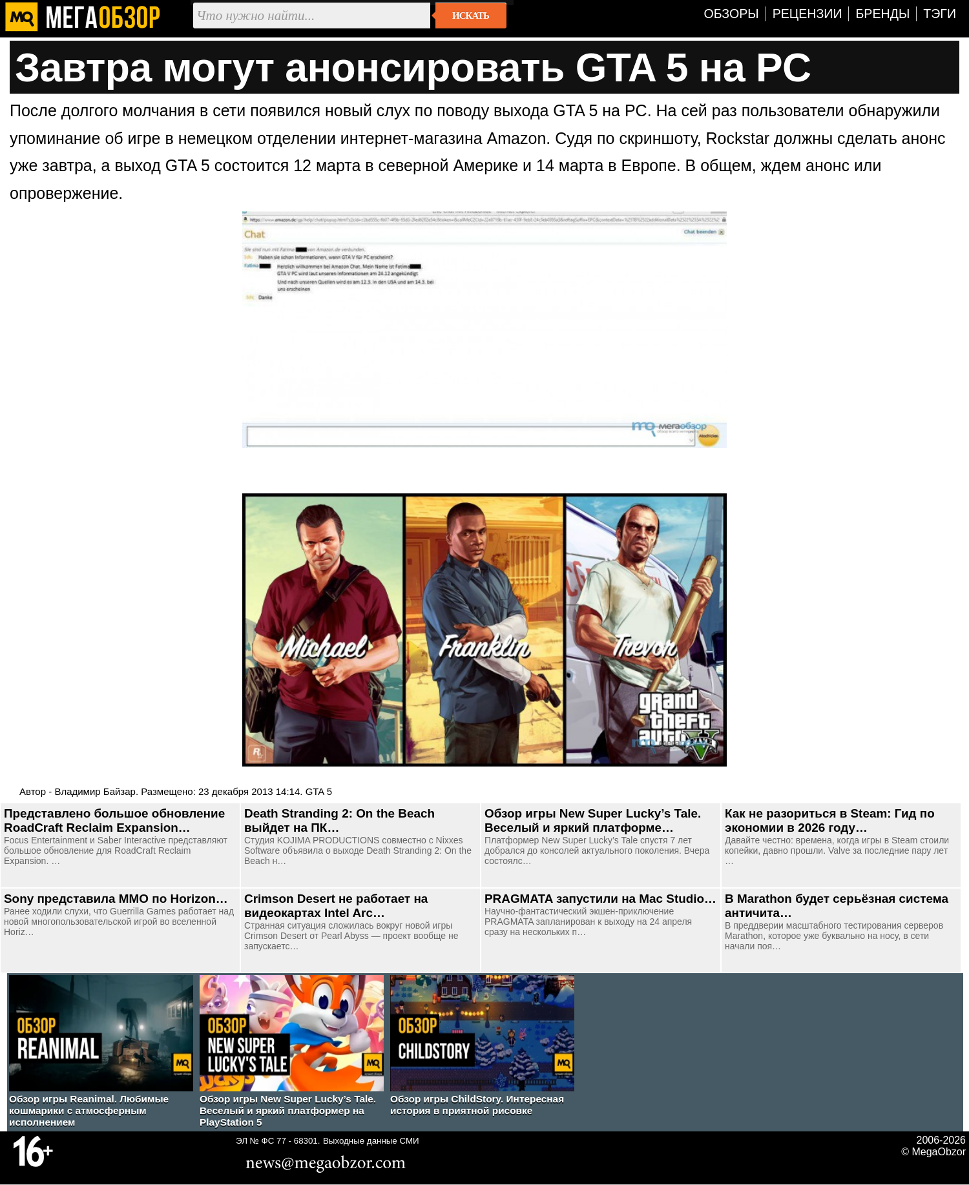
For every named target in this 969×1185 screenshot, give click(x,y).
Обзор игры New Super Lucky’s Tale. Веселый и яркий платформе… (592, 820)
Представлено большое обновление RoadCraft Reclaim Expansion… (114, 820)
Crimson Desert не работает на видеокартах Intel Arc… (336, 906)
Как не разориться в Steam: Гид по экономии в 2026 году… (830, 820)
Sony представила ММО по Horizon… (116, 898)
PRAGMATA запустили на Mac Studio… (600, 898)
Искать (470, 15)
